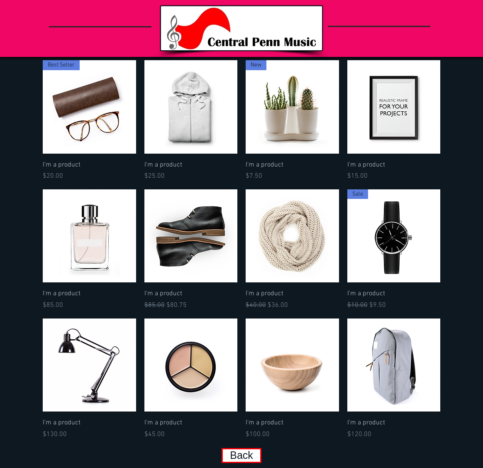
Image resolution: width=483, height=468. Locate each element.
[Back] (241, 455)
